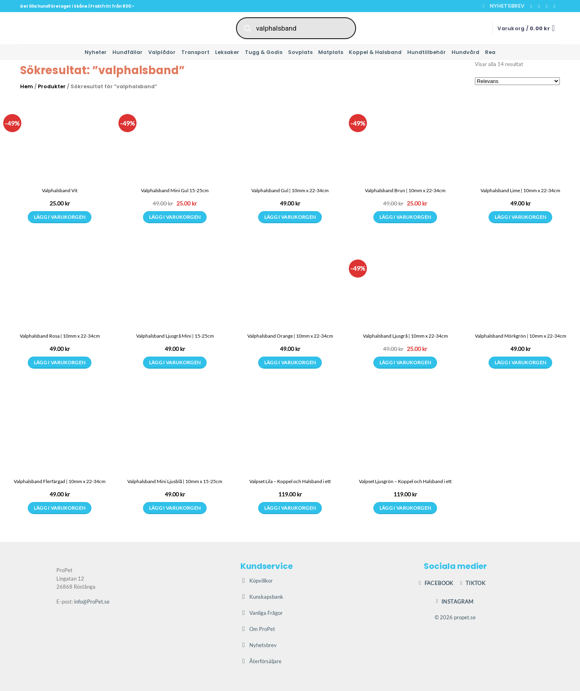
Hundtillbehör (426, 52)
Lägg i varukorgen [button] (175, 217)
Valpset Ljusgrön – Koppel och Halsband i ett (405, 481)
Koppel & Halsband (375, 52)
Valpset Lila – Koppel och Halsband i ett (290, 481)
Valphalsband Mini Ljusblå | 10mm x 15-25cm (174, 481)
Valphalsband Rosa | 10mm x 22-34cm (60, 335)
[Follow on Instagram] (540, 6)
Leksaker (227, 52)
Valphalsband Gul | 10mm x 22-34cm (290, 190)
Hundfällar (127, 52)
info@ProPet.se (92, 601)
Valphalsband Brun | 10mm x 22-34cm (405, 190)
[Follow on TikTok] (548, 6)
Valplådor (162, 52)
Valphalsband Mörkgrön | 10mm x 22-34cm (520, 335)
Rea (490, 52)
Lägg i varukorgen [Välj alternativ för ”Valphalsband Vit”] (60, 217)
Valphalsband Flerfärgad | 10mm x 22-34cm (60, 481)
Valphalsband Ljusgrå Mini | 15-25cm (175, 335)
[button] (503, 6)
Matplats (330, 52)
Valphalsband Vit (59, 190)
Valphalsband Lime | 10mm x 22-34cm (520, 190)
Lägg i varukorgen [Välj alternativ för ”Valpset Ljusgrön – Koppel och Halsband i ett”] (405, 507)
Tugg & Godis (263, 52)
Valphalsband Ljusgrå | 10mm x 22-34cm (405, 335)
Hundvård (465, 52)
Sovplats (300, 52)
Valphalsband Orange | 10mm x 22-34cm (290, 335)
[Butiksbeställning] (517, 81)
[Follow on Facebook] (532, 6)
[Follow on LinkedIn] (555, 6)
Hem (26, 86)
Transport (195, 52)
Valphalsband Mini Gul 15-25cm (175, 190)
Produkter (52, 86)
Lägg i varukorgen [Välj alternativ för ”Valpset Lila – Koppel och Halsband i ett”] (290, 507)
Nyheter (96, 52)
